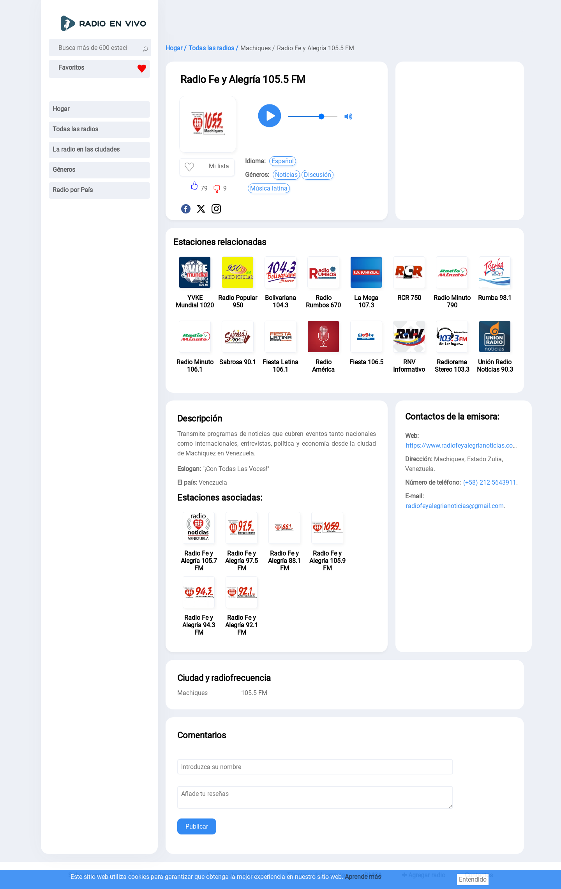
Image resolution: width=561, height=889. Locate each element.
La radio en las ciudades (86, 149)
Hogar (61, 109)
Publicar (196, 826)
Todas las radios (75, 129)
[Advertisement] (345, 19)
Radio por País (73, 190)
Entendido (473, 879)
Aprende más (363, 876)
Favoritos (104, 68)
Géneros (64, 169)
